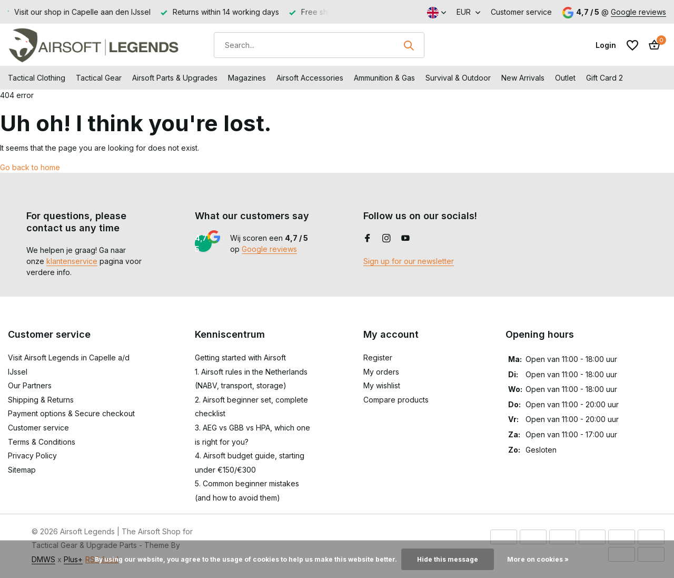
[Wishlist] (632, 45)
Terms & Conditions (41, 441)
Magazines (247, 77)
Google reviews (638, 11)
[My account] (606, 45)
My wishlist (381, 385)
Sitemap (22, 469)
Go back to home (30, 167)
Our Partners (30, 385)
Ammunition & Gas (384, 77)
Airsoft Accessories (309, 77)
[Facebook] (367, 238)
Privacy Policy (32, 455)
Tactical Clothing (36, 77)
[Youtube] (405, 238)
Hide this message (447, 559)
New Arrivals (522, 77)
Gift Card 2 (604, 77)
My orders (381, 371)
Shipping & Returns (41, 399)
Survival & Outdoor (458, 77)
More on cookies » (538, 559)
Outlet (565, 77)
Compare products (396, 399)
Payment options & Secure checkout (71, 413)
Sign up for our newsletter (408, 261)
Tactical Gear (99, 77)
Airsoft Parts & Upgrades (174, 77)
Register (377, 357)
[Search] (319, 45)
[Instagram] (386, 238)
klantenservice (71, 261)
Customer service (521, 11)
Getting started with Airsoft (240, 357)
